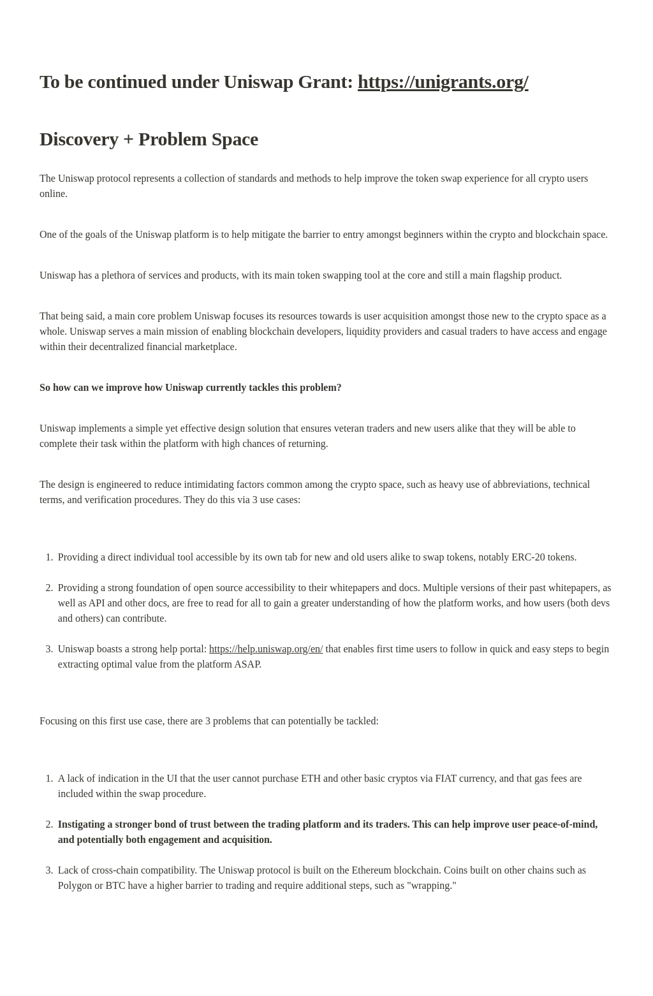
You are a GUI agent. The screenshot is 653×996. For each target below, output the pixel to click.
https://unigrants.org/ (443, 81)
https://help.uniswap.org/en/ (266, 648)
